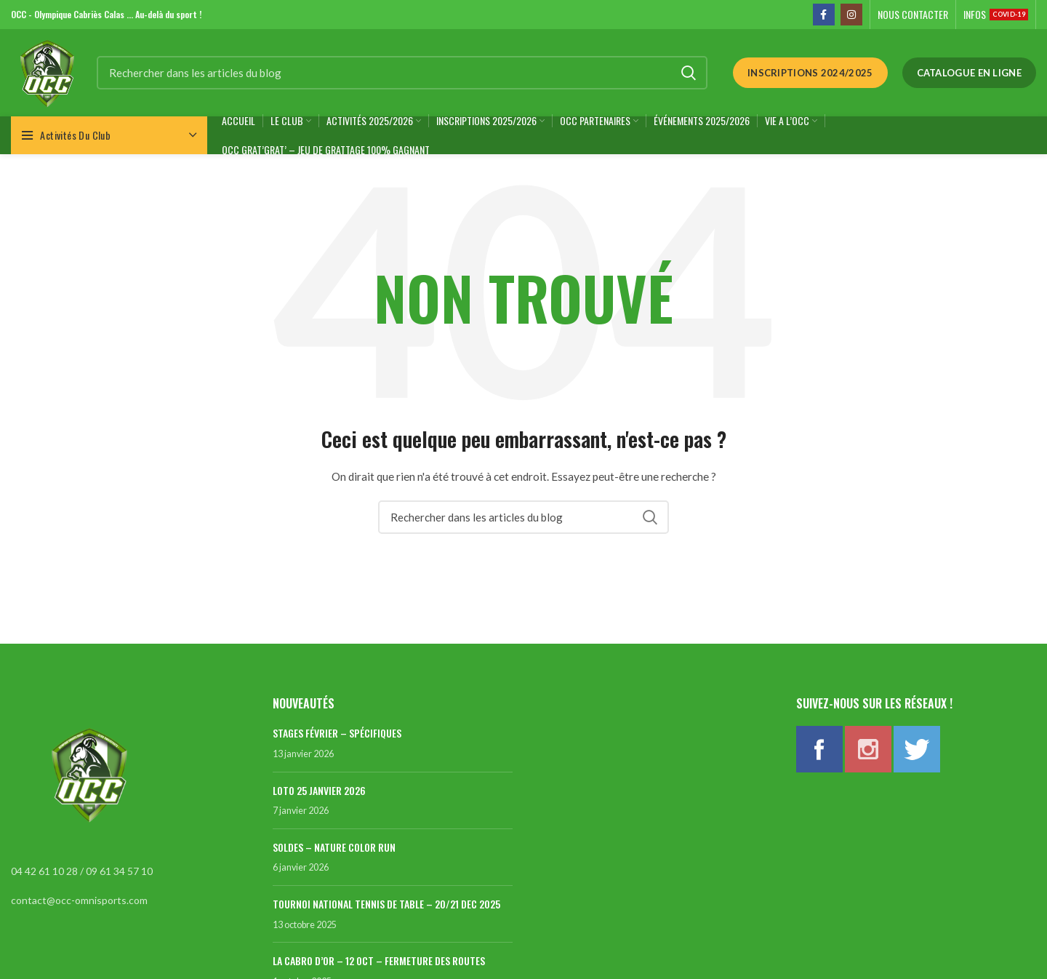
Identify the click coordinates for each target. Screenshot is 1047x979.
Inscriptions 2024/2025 (810, 73)
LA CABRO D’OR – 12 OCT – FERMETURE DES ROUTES (379, 960)
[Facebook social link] (824, 14)
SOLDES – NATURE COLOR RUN (334, 847)
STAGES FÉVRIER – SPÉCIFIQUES (337, 732)
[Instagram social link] (851, 14)
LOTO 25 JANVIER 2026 (319, 790)
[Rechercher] (402, 72)
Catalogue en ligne (969, 73)
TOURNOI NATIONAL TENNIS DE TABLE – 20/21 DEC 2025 (386, 903)
